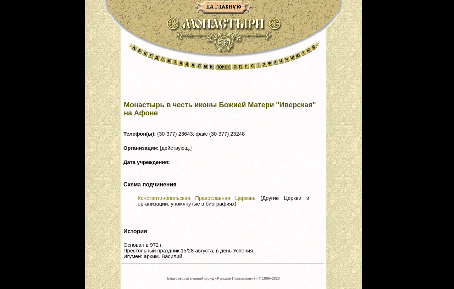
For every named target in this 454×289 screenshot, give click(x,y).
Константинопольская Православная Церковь (196, 198)
